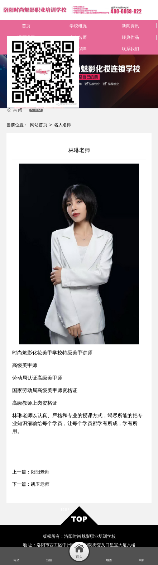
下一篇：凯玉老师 (30, 484)
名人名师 (62, 124)
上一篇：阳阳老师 (30, 472)
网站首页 (38, 124)
